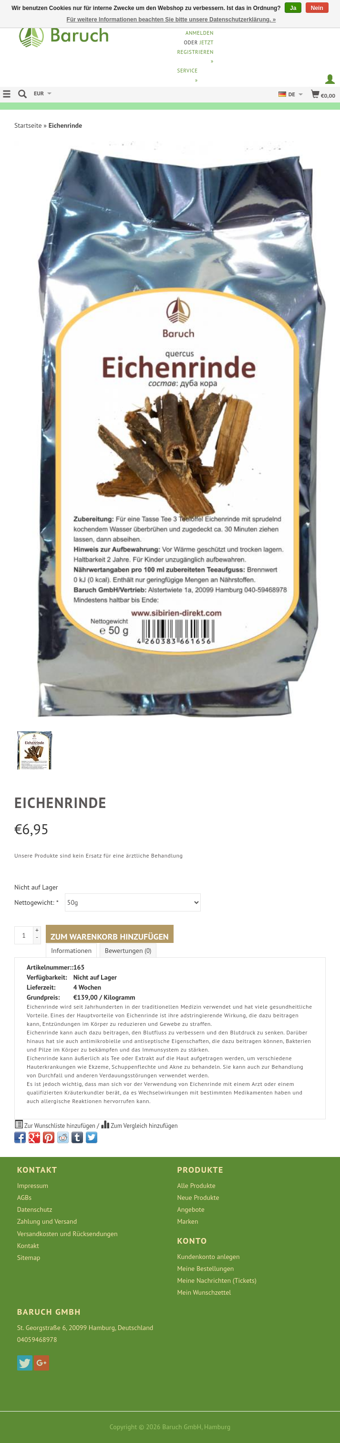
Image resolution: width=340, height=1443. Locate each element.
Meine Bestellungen (205, 1268)
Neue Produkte (198, 1197)
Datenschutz (34, 1209)
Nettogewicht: (36, 902)
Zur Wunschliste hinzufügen (55, 1124)
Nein (317, 8)
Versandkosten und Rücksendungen (67, 1233)
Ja (293, 8)
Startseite (28, 125)
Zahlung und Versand (47, 1221)
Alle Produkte (196, 1185)
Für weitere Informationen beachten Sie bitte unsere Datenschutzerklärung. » (171, 19)
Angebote (191, 1209)
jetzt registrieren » (195, 52)
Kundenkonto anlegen (208, 1256)
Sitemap (29, 1257)
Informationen (71, 950)
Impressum (33, 1185)
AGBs (24, 1197)
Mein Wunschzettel (204, 1292)
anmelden (199, 33)
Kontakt (28, 1245)
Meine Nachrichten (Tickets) (217, 1280)
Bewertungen (128, 950)
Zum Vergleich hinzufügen (139, 1124)
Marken (187, 1221)
